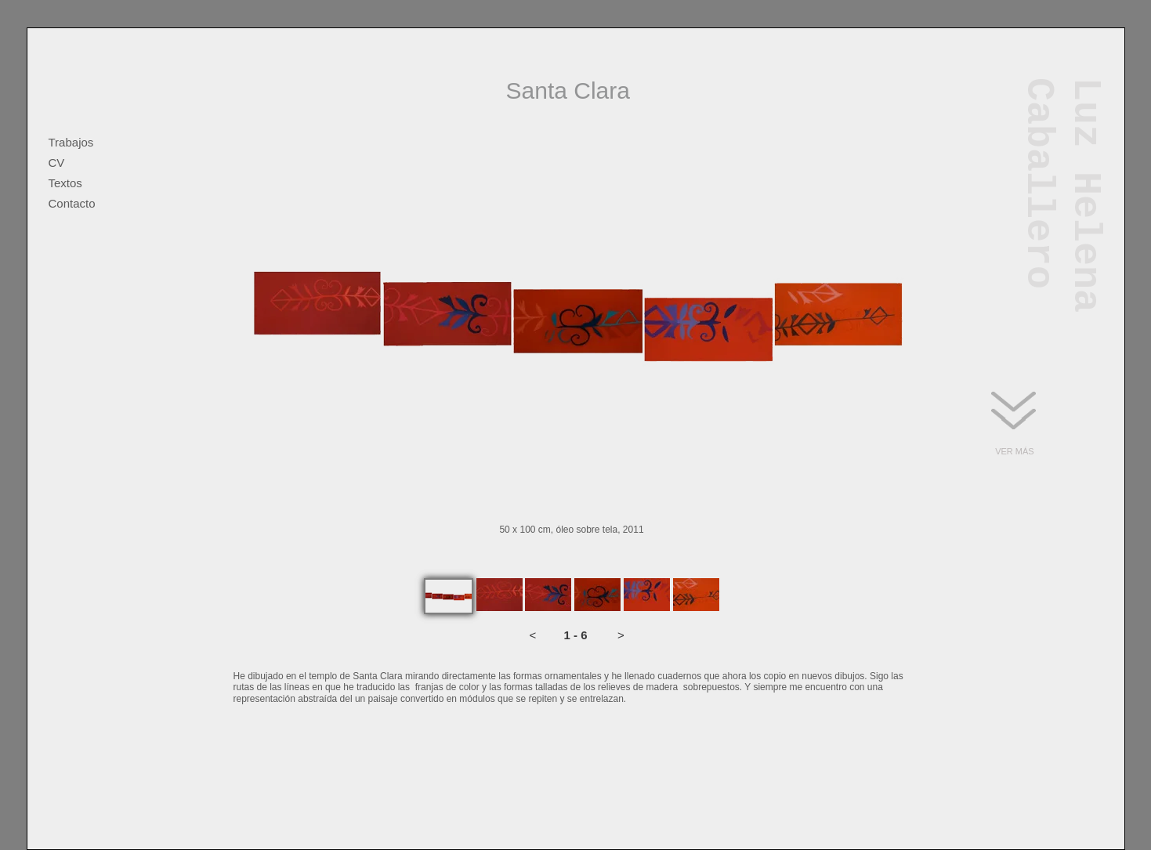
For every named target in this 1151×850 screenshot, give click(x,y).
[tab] (448, 596)
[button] (533, 635)
